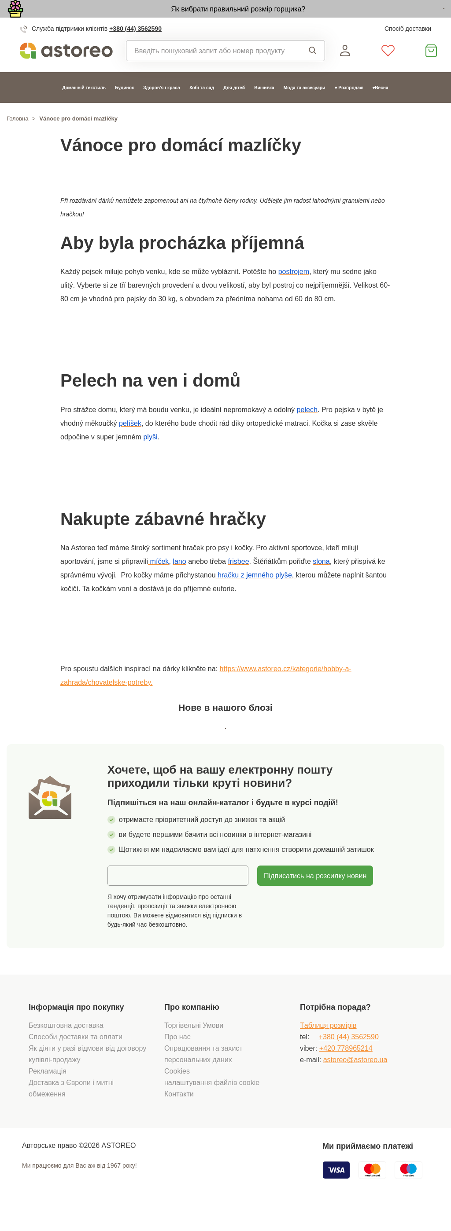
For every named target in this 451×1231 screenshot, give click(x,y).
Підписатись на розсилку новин (315, 898)
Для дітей (234, 108)
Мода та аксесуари (304, 108)
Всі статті (225, 747)
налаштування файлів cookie (211, 1105)
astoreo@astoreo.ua (355, 1082)
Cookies (177, 1093)
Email (123, 897)
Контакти (179, 1116)
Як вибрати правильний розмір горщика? (183, 18)
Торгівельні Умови (193, 1048)
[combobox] (210, 71)
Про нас (177, 1059)
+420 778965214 (346, 1070)
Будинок (124, 108)
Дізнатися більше (394, 19)
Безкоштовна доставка (66, 1048)
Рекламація (48, 1093)
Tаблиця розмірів (328, 1048)
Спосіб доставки (407, 48)
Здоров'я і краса (161, 108)
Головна (17, 139)
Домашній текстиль (84, 108)
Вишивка (264, 108)
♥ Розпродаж (348, 108)
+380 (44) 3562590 (135, 48)
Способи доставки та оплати (75, 1059)
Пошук (313, 71)
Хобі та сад (201, 108)
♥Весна (380, 108)
